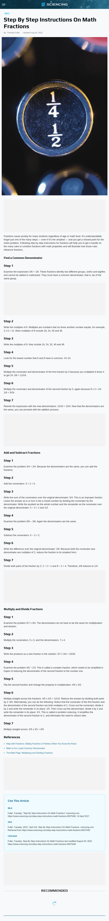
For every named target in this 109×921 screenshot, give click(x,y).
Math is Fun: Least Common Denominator (25, 748)
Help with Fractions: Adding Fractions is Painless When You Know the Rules (41, 744)
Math (7, 13)
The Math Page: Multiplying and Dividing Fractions (29, 753)
